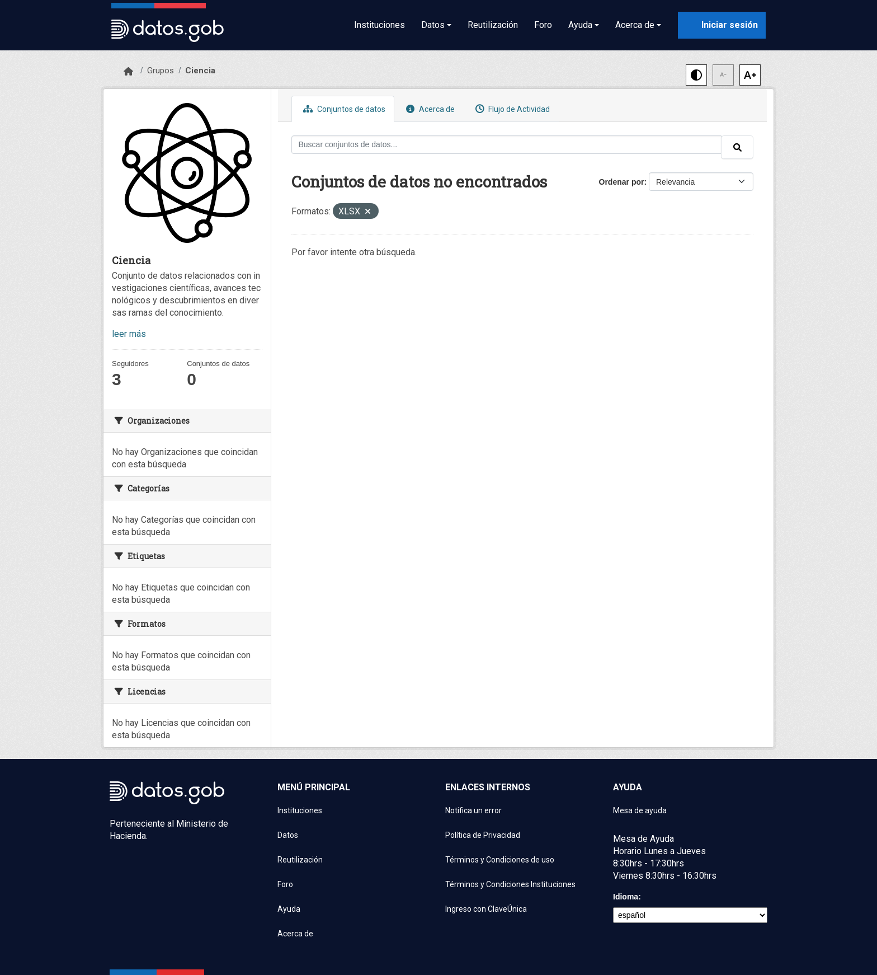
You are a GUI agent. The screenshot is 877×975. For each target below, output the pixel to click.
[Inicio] (128, 72)
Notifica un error (473, 810)
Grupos (160, 70)
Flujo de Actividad (511, 109)
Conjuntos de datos (342, 109)
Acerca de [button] (634, 25)
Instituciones (379, 25)
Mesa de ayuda (640, 810)
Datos (287, 835)
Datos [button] (433, 25)
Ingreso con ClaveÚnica (486, 908)
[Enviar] (737, 147)
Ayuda (288, 908)
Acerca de (429, 109)
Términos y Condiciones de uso (499, 859)
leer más (129, 334)
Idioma (625, 896)
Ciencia (200, 70)
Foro (543, 25)
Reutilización (493, 25)
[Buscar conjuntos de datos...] (506, 144)
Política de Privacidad (482, 835)
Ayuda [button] (580, 25)
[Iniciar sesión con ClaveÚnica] (722, 25)
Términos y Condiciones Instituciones (510, 884)
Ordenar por (621, 181)
